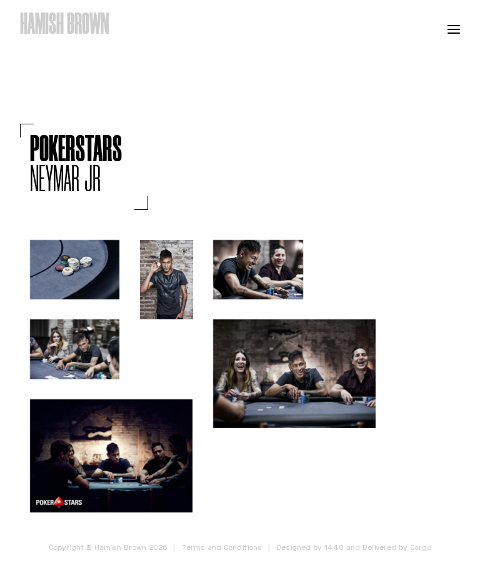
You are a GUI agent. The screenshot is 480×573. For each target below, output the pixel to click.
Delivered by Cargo (396, 547)
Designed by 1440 (310, 547)
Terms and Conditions (221, 547)
